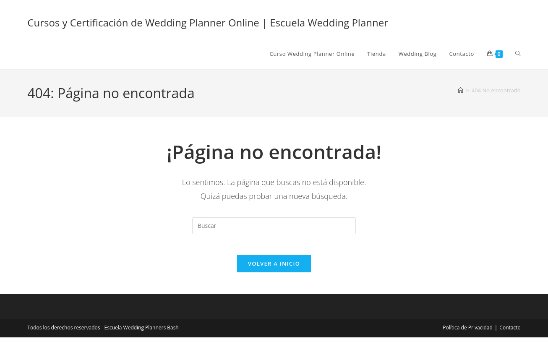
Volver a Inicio (274, 268)
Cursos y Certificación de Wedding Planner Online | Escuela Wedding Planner (207, 22)
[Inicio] (460, 90)
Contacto (509, 332)
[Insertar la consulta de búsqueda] (274, 225)
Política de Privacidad (467, 332)
